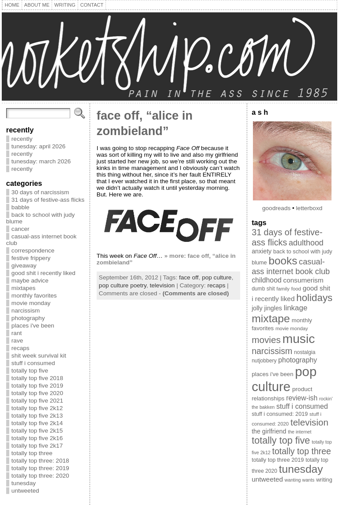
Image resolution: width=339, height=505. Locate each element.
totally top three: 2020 (40, 475)
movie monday (30, 303)
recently (22, 139)
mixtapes (23, 288)
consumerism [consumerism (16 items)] (303, 280)
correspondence (33, 250)
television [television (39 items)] (309, 422)
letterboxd (309, 208)
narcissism (25, 310)
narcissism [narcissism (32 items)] (272, 351)
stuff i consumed (33, 363)
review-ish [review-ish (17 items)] (301, 398)
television (162, 285)
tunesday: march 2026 (41, 161)
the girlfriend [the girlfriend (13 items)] (269, 431)
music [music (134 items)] (298, 339)
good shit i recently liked (43, 273)
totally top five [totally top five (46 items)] (281, 440)
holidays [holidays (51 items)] (314, 297)
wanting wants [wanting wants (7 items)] (300, 479)
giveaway (24, 265)
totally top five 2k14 (37, 423)
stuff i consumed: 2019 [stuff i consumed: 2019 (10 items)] (280, 414)
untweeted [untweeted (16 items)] (267, 479)
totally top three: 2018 (40, 460)
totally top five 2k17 (37, 445)
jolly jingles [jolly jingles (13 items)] (267, 308)
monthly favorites (34, 295)
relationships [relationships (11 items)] (268, 398)
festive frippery (30, 258)
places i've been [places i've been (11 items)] (272, 374)
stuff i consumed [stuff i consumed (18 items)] (302, 406)
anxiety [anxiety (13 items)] (261, 251)
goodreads (276, 208)
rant (16, 333)
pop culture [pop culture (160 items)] (284, 379)
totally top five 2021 (37, 400)
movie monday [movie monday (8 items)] (291, 328)
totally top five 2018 (37, 378)
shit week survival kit (38, 355)
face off (188, 277)
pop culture (216, 277)
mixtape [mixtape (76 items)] (271, 318)
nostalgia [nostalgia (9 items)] (304, 352)
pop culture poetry (123, 285)
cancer (20, 229)
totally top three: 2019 (40, 468)
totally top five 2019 (37, 385)
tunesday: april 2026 (38, 146)
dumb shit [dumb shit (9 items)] (263, 289)
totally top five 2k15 (37, 430)
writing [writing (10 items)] (324, 480)
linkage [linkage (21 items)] (296, 308)
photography (28, 318)
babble (20, 207)
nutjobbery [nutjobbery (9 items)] (264, 361)
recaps (20, 348)
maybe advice (30, 280)
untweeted (25, 490)
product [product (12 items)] (302, 389)
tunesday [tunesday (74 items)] (301, 469)
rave (17, 340)
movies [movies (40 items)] (266, 340)
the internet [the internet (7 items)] (299, 431)
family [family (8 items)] (283, 288)
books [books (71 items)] (282, 261)
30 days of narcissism (40, 192)
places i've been (32, 325)
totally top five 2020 (37, 393)
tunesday (23, 483)
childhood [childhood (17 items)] (267, 280)
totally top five (29, 370)
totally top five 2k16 (37, 438)
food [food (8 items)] (296, 288)
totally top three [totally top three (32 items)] (301, 451)
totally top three (32, 453)
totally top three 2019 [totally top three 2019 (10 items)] (278, 460)
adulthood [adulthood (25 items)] (306, 242)
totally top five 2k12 (37, 408)
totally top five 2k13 (37, 415)
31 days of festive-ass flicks (47, 199)
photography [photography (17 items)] (297, 360)
